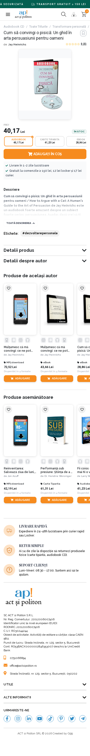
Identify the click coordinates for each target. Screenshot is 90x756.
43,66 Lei (47, 367)
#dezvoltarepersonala (40, 233)
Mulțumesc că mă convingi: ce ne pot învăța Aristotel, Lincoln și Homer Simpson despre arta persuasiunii (18, 348)
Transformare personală (69, 26)
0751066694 (15, 658)
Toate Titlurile (38, 26)
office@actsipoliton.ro (20, 665)
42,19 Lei (10, 488)
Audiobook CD (14, 26)
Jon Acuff (13, 476)
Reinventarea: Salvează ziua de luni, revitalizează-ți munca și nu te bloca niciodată (20, 470)
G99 (70, 733)
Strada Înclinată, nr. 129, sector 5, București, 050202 (40, 673)
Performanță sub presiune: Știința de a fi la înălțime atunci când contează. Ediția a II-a (56, 470)
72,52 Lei (10, 367)
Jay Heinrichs (17, 44)
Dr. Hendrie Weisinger (58, 476)
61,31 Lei (47, 488)
